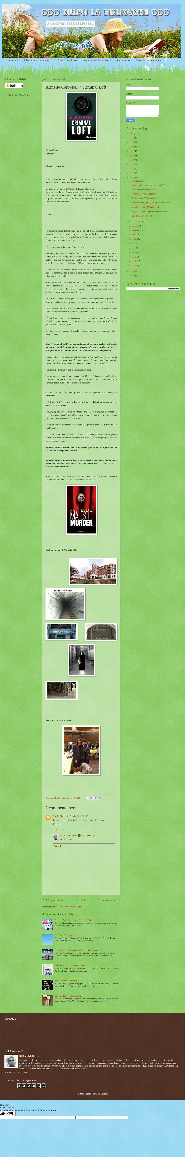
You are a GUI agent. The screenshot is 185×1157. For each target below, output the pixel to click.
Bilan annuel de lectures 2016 (143, 189)
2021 (131, 155)
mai (134, 248)
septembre (136, 230)
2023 (131, 147)
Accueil (13, 60)
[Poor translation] (11, 1113)
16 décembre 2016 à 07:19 (77, 816)
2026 (131, 133)
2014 (131, 276)
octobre (135, 226)
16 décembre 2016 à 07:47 (92, 835)
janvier (135, 266)
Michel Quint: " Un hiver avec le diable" (148, 185)
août (134, 235)
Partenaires (123, 60)
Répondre (57, 824)
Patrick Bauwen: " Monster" (66, 981)
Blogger (104, 1094)
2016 (131, 177)
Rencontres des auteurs (97, 60)
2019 (131, 164)
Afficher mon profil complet (16, 1072)
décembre (136, 181)
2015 (131, 271)
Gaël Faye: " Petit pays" (64, 935)
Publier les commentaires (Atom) (68, 907)
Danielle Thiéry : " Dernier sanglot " (70, 996)
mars (134, 257)
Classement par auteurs (38, 60)
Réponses (60, 830)
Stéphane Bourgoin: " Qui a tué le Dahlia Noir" (150, 203)
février (135, 261)
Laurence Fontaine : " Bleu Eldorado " (70, 965)
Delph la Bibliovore (68, 835)
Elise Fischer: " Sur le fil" (141, 216)
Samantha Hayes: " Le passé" (143, 194)
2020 (131, 160)
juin (134, 244)
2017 (131, 173)
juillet (134, 239)
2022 (131, 151)
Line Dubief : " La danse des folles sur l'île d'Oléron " (77, 950)
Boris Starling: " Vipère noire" (143, 198)
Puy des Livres (59, 816)
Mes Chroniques (67, 60)
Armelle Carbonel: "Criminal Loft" (145, 207)
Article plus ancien (109, 900)
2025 (131, 138)
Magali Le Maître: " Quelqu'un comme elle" (149, 211)
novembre (136, 221)
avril (134, 252)
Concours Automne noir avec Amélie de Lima (73, 920)
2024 (131, 142)
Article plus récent (53, 900)
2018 (131, 169)
